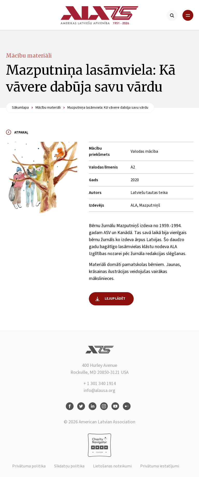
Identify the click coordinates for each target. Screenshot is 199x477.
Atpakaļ (21, 132)
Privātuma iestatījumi (159, 466)
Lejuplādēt (115, 298)
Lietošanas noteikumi (112, 466)
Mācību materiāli (29, 55)
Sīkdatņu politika (69, 466)
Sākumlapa (20, 107)
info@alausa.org (99, 390)
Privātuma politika (29, 466)
